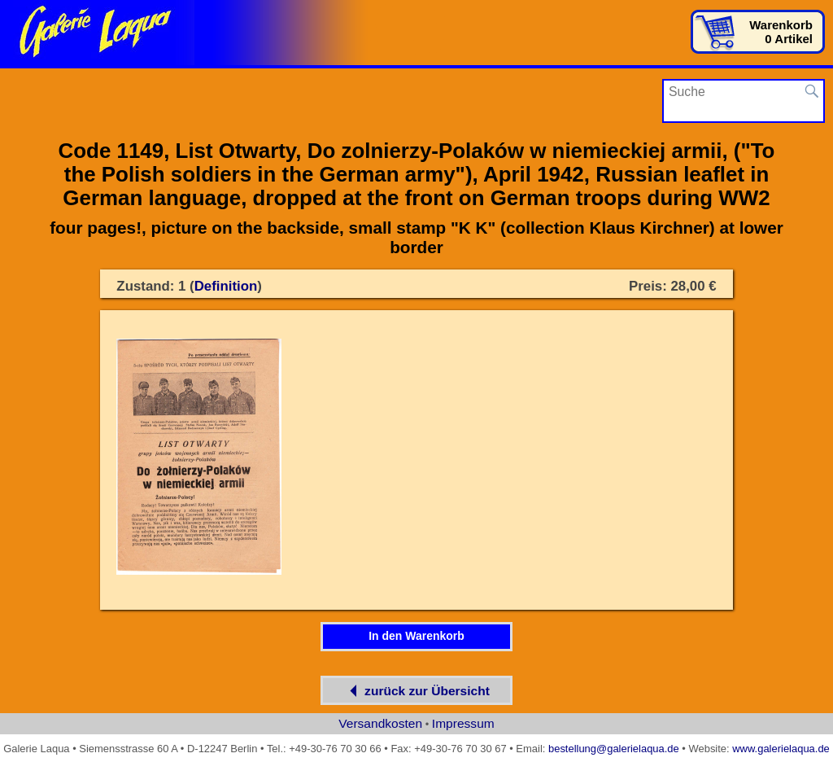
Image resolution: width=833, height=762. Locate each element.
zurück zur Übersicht (416, 691)
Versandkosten (380, 723)
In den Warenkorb (416, 635)
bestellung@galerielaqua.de (613, 748)
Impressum (463, 723)
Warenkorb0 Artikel (781, 32)
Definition (226, 286)
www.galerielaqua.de (781, 748)
